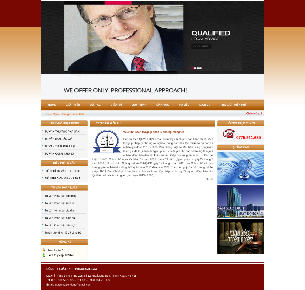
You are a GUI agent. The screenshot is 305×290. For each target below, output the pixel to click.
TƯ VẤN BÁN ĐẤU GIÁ (59, 139)
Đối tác (95, 104)
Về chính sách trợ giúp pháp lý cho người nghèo (154, 132)
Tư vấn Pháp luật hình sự (60, 218)
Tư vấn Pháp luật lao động (60, 195)
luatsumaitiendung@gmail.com (73, 284)
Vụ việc (184, 104)
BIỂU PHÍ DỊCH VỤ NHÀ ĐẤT (62, 178)
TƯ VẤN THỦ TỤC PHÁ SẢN (62, 131)
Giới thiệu (73, 104)
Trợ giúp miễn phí (233, 104)
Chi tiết (209, 179)
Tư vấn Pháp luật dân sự (59, 225)
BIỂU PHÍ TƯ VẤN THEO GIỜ (62, 171)
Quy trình (139, 104)
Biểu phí (116, 104)
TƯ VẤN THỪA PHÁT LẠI (60, 146)
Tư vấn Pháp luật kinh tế (59, 203)
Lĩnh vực (162, 104)
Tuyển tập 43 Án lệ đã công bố (63, 232)
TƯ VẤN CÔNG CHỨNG (59, 153)
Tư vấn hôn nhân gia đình (60, 210)
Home (52, 104)
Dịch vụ (204, 104)
